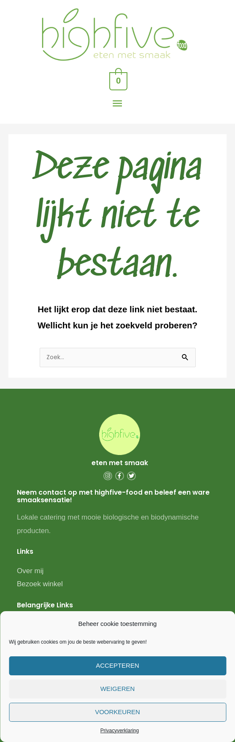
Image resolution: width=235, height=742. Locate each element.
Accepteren (117, 665)
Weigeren (117, 688)
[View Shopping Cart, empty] (118, 80)
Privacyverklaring (119, 731)
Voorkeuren (117, 711)
